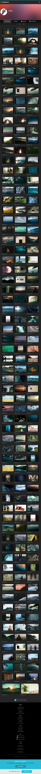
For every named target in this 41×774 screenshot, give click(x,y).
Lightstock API (20, 711)
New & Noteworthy (20, 723)
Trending (20, 721)
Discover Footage (20, 718)
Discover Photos (20, 717)
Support (20, 710)
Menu (39, 2)
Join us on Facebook (21, 737)
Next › (25, 700)
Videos (23, 24)
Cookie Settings (20, 729)
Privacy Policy (20, 728)
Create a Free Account (20, 707)
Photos (20, 24)
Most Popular (20, 720)
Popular (8, 21)
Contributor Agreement (20, 731)
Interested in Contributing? (20, 713)
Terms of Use (20, 727)
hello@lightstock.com (20, 751)
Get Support (20, 743)
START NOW (27, 771)
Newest (16, 21)
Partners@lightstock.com (20, 749)
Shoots (24, 21)
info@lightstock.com (20, 746)
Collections (33, 21)
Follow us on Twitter (21, 735)
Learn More (20, 766)
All (16, 24)
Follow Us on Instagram (21, 739)
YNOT (6, 35)
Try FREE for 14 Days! (20, 708)
